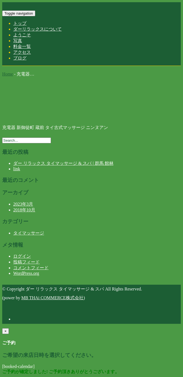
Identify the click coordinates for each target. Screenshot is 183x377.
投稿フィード (26, 262)
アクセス (22, 52)
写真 (17, 40)
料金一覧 (22, 46)
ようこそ (22, 35)
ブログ (19, 58)
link (16, 168)
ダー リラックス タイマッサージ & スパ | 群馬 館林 (63, 163)
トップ (19, 23)
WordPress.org (26, 273)
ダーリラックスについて (37, 29)
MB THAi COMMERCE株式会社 (52, 297)
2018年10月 (24, 210)
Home (7, 74)
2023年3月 (23, 204)
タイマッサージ (28, 233)
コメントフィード (31, 267)
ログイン (22, 256)
